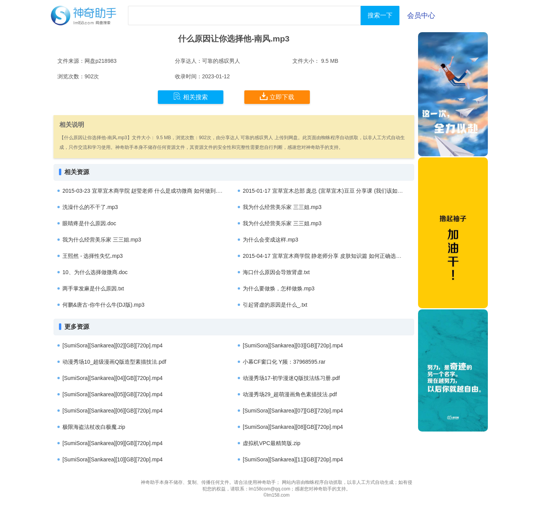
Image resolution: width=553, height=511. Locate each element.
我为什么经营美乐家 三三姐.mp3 (282, 207)
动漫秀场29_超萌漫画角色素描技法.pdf (290, 394)
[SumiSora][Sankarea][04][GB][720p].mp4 (112, 378)
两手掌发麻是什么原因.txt (93, 288)
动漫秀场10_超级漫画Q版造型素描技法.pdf (114, 362)
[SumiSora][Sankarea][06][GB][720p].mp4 (112, 410)
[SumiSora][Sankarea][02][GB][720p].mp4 (112, 345)
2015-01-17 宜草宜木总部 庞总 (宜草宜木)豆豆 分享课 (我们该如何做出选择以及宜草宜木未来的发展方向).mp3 (376, 191)
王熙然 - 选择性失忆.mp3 (92, 256)
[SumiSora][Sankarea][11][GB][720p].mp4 (293, 459)
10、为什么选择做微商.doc (95, 272)
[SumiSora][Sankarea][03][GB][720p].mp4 (293, 345)
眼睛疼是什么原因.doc (89, 223)
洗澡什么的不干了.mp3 (90, 207)
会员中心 (421, 15)
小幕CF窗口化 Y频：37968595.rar (284, 362)
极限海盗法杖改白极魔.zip (93, 427)
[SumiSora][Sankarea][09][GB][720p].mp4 (112, 443)
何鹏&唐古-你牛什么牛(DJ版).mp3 (103, 305)
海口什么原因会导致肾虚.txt (276, 272)
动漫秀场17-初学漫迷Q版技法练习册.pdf (291, 378)
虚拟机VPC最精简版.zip (272, 443)
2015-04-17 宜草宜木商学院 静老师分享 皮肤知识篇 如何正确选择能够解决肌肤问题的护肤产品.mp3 (363, 256)
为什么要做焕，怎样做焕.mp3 (279, 288)
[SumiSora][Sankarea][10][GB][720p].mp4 (112, 459)
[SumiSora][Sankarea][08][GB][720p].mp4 (293, 427)
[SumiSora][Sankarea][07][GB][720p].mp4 (293, 410)
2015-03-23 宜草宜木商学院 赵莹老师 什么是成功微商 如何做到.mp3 (145, 191)
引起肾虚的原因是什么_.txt (275, 305)
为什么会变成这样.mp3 (270, 240)
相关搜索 (190, 96)
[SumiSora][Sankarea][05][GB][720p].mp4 (112, 394)
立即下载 (277, 96)
